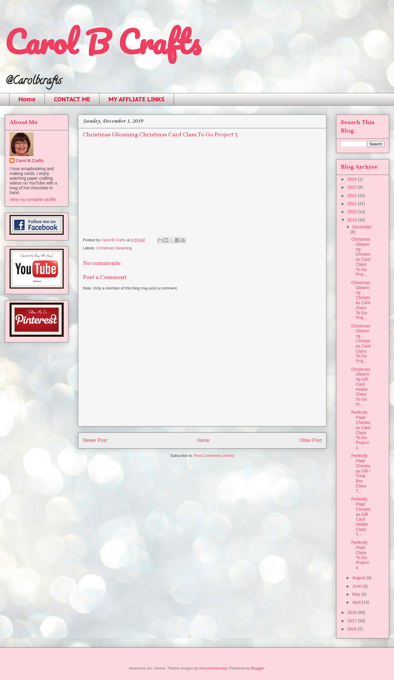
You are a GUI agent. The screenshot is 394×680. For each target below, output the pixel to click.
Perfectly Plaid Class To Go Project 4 (360, 555)
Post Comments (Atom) (214, 455)
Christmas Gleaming (114, 248)
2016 (352, 628)
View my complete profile (33, 199)
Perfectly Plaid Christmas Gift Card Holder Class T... (360, 517)
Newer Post (95, 440)
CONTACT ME (72, 99)
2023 (352, 187)
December (362, 227)
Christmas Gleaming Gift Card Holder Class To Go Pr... (360, 387)
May (356, 594)
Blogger (257, 668)
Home (27, 99)
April (357, 602)
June (357, 586)
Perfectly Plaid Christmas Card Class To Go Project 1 (360, 430)
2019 (352, 219)
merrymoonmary (213, 668)
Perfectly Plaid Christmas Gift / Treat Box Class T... (360, 473)
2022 (352, 195)
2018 (352, 612)
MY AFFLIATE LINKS (137, 99)
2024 (352, 179)
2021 (352, 203)
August (359, 577)
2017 (352, 620)
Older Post (311, 440)
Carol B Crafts (103, 42)
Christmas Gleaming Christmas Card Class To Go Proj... (360, 257)
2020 (352, 211)
